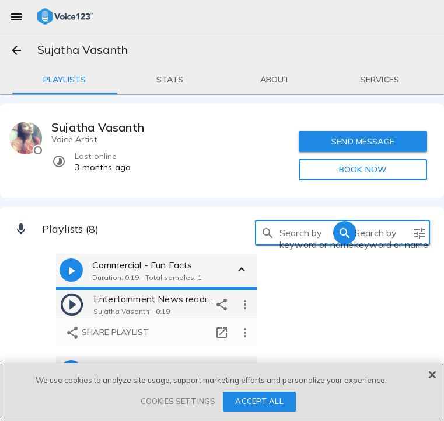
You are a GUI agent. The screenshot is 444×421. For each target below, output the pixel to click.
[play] (71, 304)
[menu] (16, 16)
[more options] (245, 304)
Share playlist (107, 333)
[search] (267, 232)
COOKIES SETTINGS (178, 401)
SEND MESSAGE (363, 141)
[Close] (432, 375)
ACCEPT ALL (259, 401)
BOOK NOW (363, 169)
